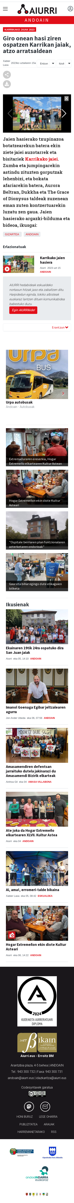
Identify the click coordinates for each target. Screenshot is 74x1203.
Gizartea (12, 234)
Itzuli (61, 63)
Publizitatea (28, 1124)
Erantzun (60, 327)
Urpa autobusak (19, 402)
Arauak (49, 1124)
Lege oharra (48, 1116)
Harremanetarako (31, 1132)
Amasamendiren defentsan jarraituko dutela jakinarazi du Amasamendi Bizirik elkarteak (31, 771)
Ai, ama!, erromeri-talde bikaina (32, 889)
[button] (10, 393)
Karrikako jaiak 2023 (20, 29)
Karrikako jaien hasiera (52, 260)
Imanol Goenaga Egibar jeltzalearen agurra (36, 709)
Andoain (37, 20)
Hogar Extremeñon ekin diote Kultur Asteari (36, 946)
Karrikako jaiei (41, 159)
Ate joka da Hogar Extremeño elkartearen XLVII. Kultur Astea (31, 832)
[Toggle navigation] (5, 9)
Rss (53, 1132)
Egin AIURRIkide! (23, 310)
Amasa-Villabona (40, 782)
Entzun (44, 63)
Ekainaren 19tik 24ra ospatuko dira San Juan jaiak (35, 650)
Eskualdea (45, 896)
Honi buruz (25, 1116)
